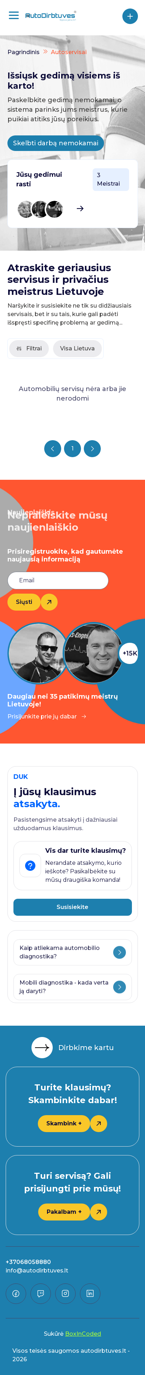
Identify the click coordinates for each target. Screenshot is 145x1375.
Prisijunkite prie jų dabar (47, 716)
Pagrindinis (23, 52)
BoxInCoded (83, 1333)
